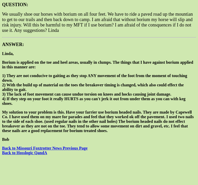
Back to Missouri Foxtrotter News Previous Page (45, 148)
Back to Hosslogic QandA (24, 153)
